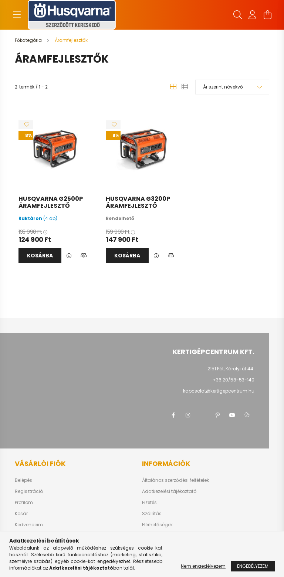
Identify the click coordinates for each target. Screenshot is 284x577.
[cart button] (267, 14)
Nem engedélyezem (203, 566)
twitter (202, 415)
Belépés (23, 480)
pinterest (217, 415)
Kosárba (40, 255)
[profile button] (252, 14)
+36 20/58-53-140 (233, 380)
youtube (232, 415)
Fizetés (149, 502)
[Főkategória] (29, 40)
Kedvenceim (29, 524)
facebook (173, 415)
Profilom (24, 502)
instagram (187, 415)
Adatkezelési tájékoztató (169, 491)
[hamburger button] (16, 14)
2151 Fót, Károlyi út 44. (230, 369)
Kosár (21, 513)
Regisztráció (29, 491)
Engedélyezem (252, 566)
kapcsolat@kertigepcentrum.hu (218, 391)
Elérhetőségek (157, 524)
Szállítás (152, 513)
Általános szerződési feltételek (175, 480)
